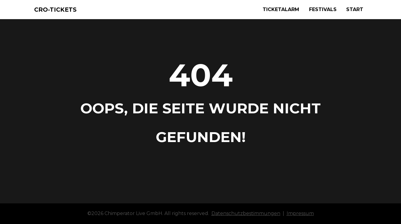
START (354, 9)
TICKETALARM (281, 9)
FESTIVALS (323, 9)
